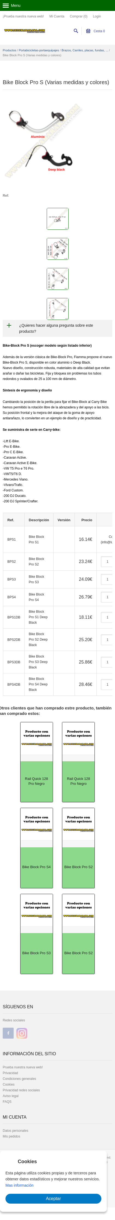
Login (97, 16)
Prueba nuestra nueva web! (23, 1067)
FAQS (7, 1102)
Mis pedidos (11, 1136)
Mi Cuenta (56, 16)
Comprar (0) (78, 16)
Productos (9, 50)
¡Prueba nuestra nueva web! (23, 16)
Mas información (19, 1185)
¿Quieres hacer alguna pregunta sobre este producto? (56, 328)
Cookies (8, 1084)
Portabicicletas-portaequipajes (39, 50)
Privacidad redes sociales (21, 1090)
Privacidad (10, 1073)
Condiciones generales (19, 1079)
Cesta (95, 31)
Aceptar (53, 1198)
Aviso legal (11, 1096)
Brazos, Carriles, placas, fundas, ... (84, 50)
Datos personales (15, 1131)
